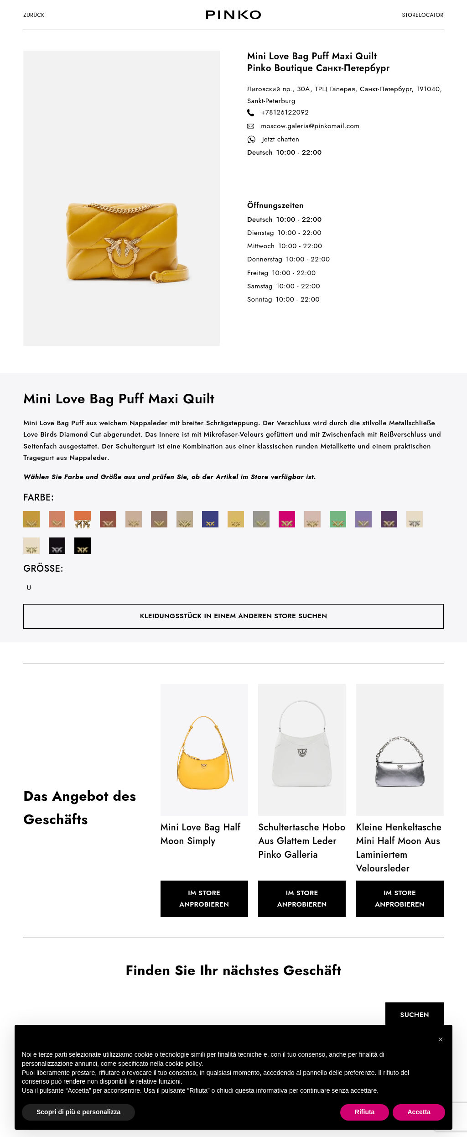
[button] (440, 1039)
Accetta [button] (419, 1112)
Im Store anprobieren (204, 899)
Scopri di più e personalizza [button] (78, 1112)
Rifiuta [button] (365, 1112)
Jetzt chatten (273, 140)
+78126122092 (278, 113)
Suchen (414, 1015)
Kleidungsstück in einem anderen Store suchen (233, 616)
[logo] (233, 14)
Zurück (33, 15)
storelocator (423, 15)
